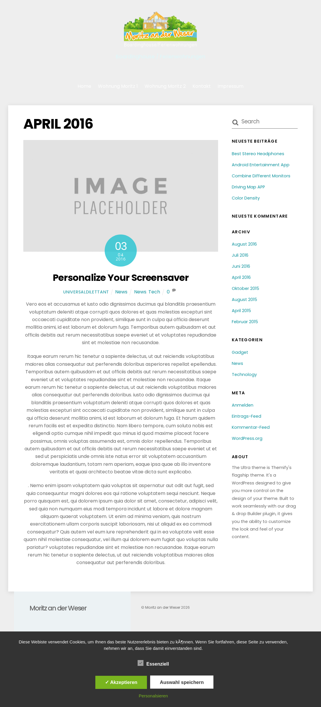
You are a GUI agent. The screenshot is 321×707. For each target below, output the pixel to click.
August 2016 (244, 244)
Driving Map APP (248, 187)
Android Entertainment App (261, 165)
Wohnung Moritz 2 (165, 86)
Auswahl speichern (182, 682)
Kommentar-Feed (251, 427)
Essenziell (153, 663)
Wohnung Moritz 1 (118, 86)
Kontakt (201, 86)
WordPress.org (247, 438)
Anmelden (242, 405)
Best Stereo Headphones (258, 154)
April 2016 (241, 277)
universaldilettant (86, 292)
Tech (154, 291)
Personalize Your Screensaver (121, 277)
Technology (244, 374)
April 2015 (241, 311)
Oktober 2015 (245, 288)
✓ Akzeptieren (121, 682)
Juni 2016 (241, 266)
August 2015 (244, 299)
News (121, 291)
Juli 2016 (240, 255)
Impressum (230, 86)
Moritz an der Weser (162, 607)
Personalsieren (153, 695)
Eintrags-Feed (246, 416)
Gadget (240, 352)
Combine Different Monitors (261, 176)
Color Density (246, 198)
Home (84, 86)
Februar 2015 (245, 322)
